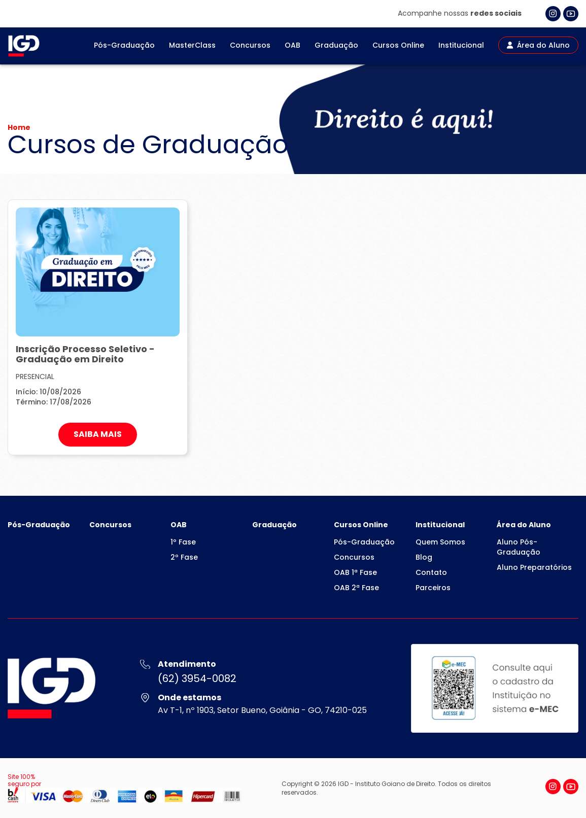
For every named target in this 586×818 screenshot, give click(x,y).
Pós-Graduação (124, 45)
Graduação (336, 45)
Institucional (461, 45)
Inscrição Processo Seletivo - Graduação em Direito (85, 354)
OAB (292, 45)
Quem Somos (440, 542)
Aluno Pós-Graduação (518, 547)
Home (19, 127)
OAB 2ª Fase (356, 588)
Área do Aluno (538, 45)
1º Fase (183, 542)
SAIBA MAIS (98, 434)
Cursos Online (398, 45)
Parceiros (433, 588)
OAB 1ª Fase (355, 572)
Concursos (250, 45)
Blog (424, 557)
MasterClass (192, 45)
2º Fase (184, 557)
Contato (431, 572)
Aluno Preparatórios (534, 567)
